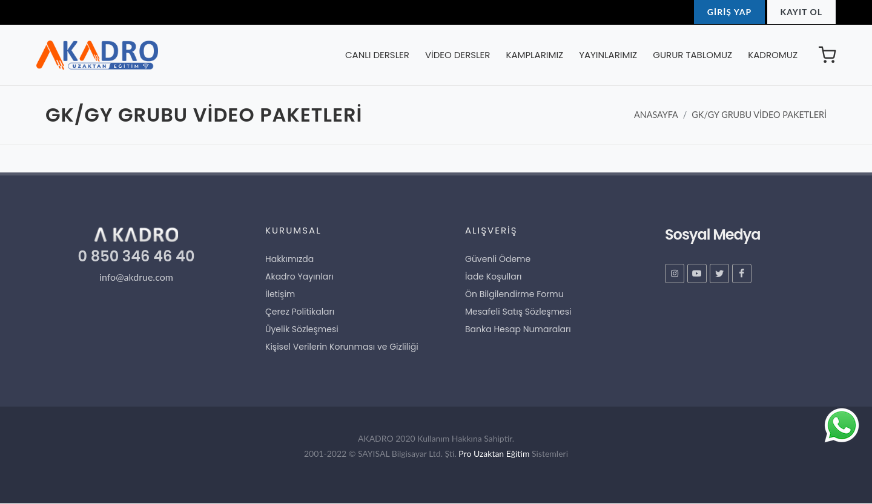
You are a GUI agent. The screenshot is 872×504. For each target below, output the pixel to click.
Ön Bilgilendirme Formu (514, 294)
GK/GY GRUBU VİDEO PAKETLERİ (759, 115)
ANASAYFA (656, 115)
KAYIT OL (801, 12)
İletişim (280, 294)
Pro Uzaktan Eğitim (493, 453)
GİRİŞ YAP (729, 12)
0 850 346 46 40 (136, 256)
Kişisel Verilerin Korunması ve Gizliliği (341, 347)
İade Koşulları (493, 276)
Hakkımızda (289, 259)
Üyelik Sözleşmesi (302, 329)
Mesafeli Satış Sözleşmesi (518, 312)
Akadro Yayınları (299, 276)
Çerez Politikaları (299, 312)
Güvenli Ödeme (497, 259)
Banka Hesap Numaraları (518, 329)
